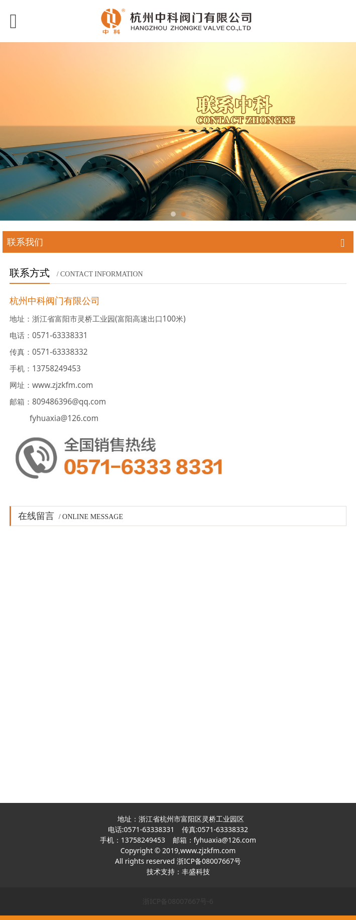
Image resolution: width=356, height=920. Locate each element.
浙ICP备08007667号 (209, 861)
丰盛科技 (196, 871)
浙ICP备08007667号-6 (178, 901)
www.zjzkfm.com (207, 850)
